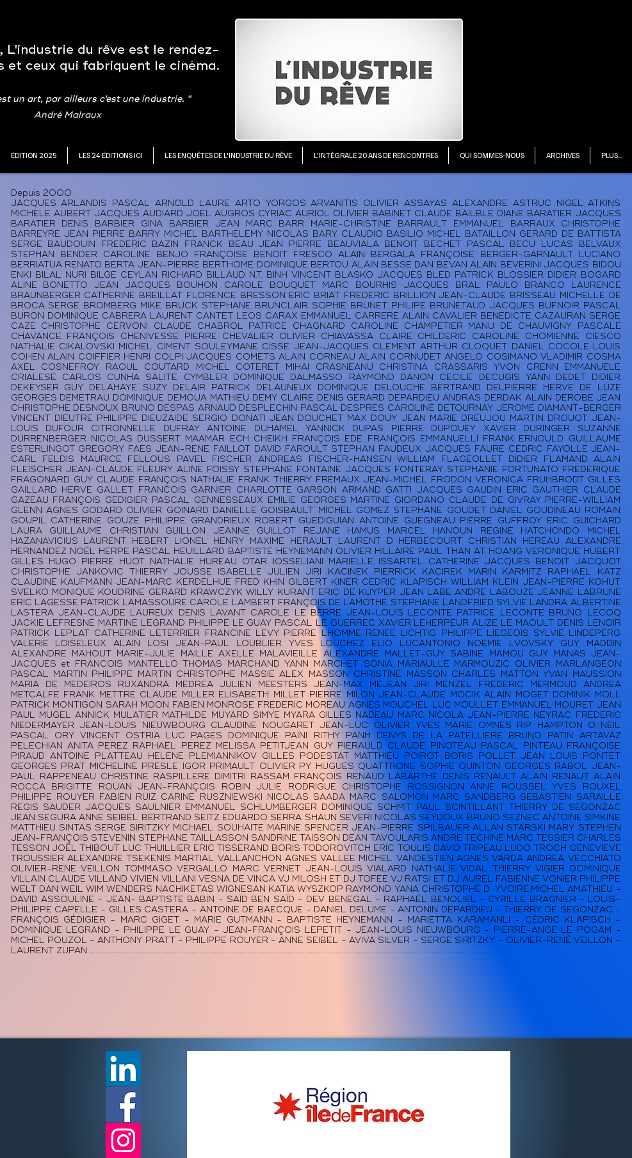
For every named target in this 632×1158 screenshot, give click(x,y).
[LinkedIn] (123, 1068)
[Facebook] (123, 1104)
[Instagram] (123, 1140)
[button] (110, 155)
